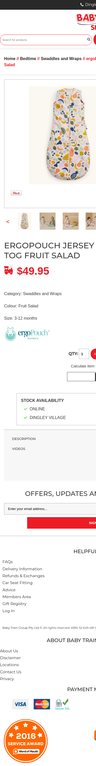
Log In (9, 610)
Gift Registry (15, 603)
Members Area (17, 596)
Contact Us (10, 671)
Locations (9, 664)
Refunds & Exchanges (24, 575)
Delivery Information (22, 568)
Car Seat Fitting (18, 582)
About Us (9, 650)
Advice (9, 589)
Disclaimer (10, 657)
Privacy (7, 678)
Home (9, 58)
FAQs (8, 561)
